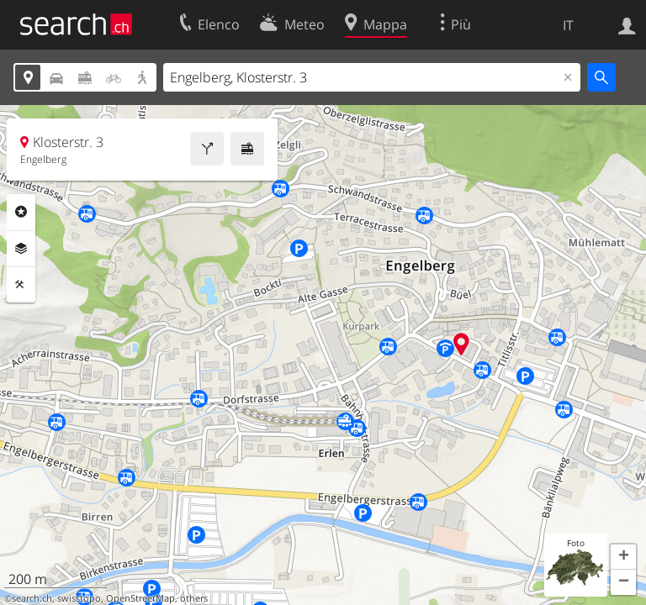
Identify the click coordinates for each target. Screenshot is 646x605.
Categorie (21, 211)
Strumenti (21, 284)
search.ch (32, 598)
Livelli (21, 248)
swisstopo (79, 598)
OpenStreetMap (140, 598)
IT (568, 25)
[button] (623, 557)
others (194, 598)
